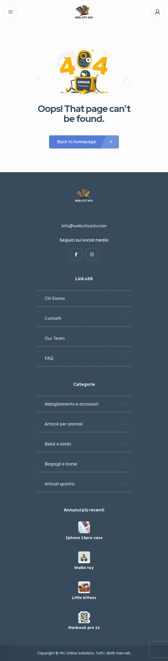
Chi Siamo (55, 298)
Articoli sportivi (60, 483)
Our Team (55, 338)
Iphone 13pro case (84, 538)
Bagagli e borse (61, 464)
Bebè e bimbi (58, 444)
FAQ (49, 358)
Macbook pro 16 (84, 627)
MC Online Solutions (77, 653)
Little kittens (84, 597)
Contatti (53, 318)
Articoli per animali (64, 424)
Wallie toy (84, 568)
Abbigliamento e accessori (71, 404)
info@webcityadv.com (84, 225)
